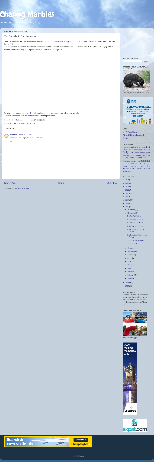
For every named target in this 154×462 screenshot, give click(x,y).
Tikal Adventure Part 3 (135, 219)
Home (61, 183)
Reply (12, 141)
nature (134, 161)
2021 (127, 190)
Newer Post (10, 183)
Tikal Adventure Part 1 (135, 226)
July (129, 258)
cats (130, 149)
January (130, 278)
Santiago (147, 164)
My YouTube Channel (130, 132)
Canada (125, 149)
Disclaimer (126, 138)
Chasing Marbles (27, 14)
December (131, 210)
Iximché (126, 158)
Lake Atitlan (21, 123)
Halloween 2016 (132, 244)
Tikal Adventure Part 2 (135, 223)
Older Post (112, 183)
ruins (125, 164)
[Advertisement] (136, 42)
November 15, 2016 (25, 134)
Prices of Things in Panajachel (133, 135)
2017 (127, 203)
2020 (127, 193)
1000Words (127, 147)
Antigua (134, 147)
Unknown (13, 134)
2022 (127, 187)
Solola (127, 166)
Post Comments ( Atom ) (22, 188)
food (148, 153)
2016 (127, 207)
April (130, 268)
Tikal (143, 166)
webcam (125, 171)
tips (148, 166)
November (131, 213)
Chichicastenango (138, 149)
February (131, 275)
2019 (127, 197)
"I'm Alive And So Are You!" (137, 240)
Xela (129, 171)
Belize (144, 147)
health (139, 155)
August (130, 255)
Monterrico (127, 161)
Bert (148, 147)
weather (147, 168)
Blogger (81, 456)
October (131, 248)
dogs (137, 153)
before (139, 147)
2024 (127, 180)
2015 (127, 283)
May (129, 265)
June (129, 261)
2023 (127, 183)
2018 (127, 200)
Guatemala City (129, 155)
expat (143, 153)
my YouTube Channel (32, 113)
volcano (140, 168)
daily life (13, 123)
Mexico (147, 158)
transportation (130, 168)
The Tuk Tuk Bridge (134, 216)
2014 (127, 286)
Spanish (135, 166)
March (130, 272)
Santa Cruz (140, 164)
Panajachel (31, 123)
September (131, 251)
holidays (146, 155)
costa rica (147, 149)
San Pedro (131, 164)
